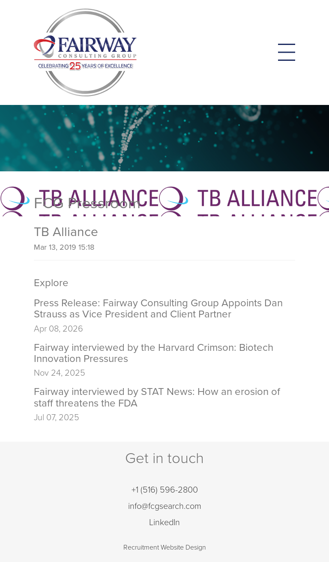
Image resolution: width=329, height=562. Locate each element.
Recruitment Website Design (164, 547)
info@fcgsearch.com (164, 506)
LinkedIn (164, 522)
